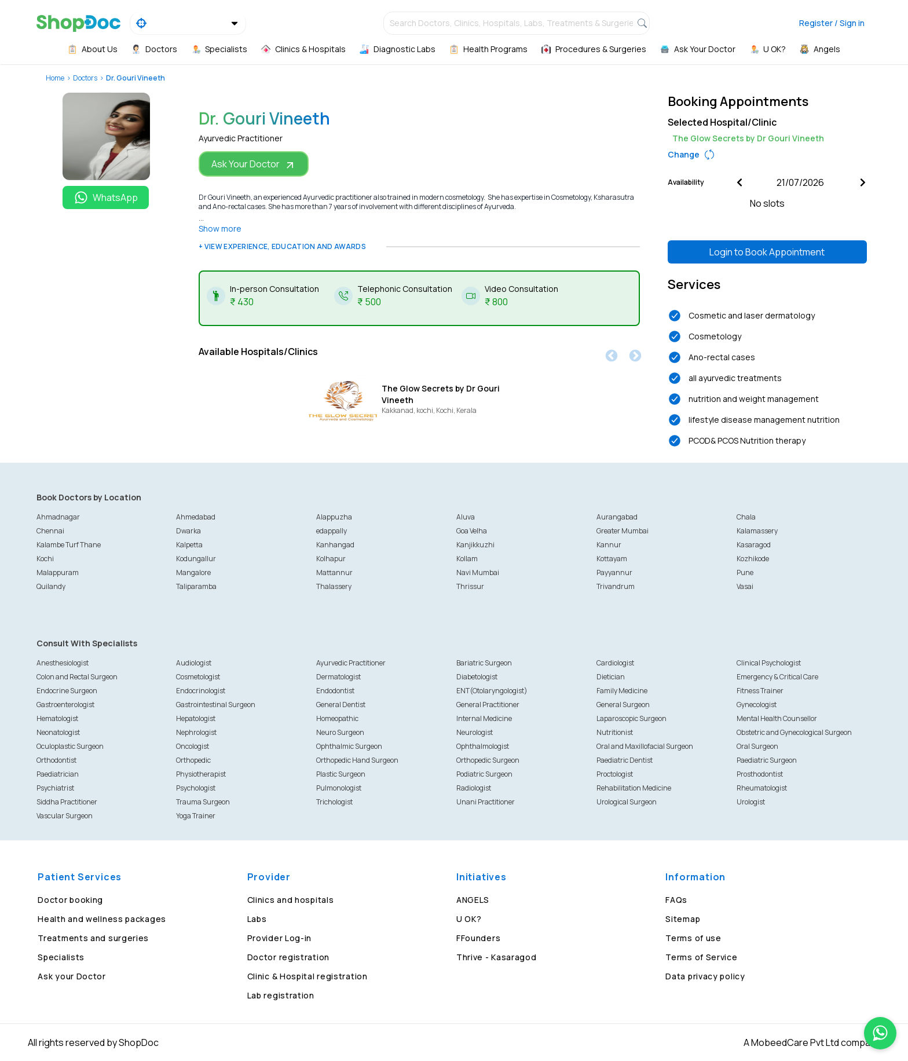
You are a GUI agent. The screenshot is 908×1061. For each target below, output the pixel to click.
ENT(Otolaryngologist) (492, 691)
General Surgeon (623, 704)
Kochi (45, 559)
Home (55, 78)
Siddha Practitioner (66, 802)
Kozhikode (753, 559)
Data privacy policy (705, 976)
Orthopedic (193, 760)
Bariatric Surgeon (484, 663)
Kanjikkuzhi (475, 545)
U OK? (469, 918)
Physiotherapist (201, 774)
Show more (220, 228)
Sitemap (682, 918)
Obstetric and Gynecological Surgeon (794, 732)
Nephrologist (196, 732)
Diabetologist (476, 677)
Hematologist (57, 718)
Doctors (85, 78)
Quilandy (50, 586)
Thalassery (334, 586)
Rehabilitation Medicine (633, 788)
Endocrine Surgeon (66, 691)
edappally (331, 531)
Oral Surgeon (757, 746)
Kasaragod (754, 545)
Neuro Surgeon (340, 732)
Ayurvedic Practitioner (351, 663)
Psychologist (195, 788)
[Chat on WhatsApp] (880, 1033)
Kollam (467, 559)
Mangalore (193, 572)
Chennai (50, 531)
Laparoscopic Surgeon (631, 718)
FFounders (478, 937)
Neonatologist (58, 732)
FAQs (676, 899)
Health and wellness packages (102, 918)
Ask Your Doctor (253, 164)
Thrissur (470, 586)
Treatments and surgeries (93, 937)
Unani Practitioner (485, 802)
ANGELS (472, 899)
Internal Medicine (484, 718)
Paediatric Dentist (624, 760)
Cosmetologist (198, 677)
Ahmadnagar (58, 517)
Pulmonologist (338, 788)
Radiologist (473, 788)
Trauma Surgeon (203, 802)
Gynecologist (757, 704)
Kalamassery (757, 531)
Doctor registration (288, 957)
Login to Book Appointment (767, 252)
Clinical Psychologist (769, 663)
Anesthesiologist (62, 663)
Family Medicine (621, 691)
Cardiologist (615, 663)
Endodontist (335, 691)
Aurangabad (617, 517)
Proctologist (614, 774)
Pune (745, 572)
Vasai (745, 586)
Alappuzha (334, 517)
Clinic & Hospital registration (307, 976)
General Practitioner (487, 704)
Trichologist (334, 802)
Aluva (465, 517)
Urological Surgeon (626, 802)
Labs (257, 918)
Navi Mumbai (477, 572)
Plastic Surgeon (340, 774)
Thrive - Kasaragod (496, 957)
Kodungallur (196, 559)
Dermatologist (338, 677)
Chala (746, 517)
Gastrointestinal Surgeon (215, 704)
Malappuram (57, 572)
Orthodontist (56, 760)
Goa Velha (471, 531)
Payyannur (614, 572)
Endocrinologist (200, 691)
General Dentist (340, 704)
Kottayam (611, 559)
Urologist (751, 802)
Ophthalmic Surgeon (349, 746)
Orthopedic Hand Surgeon (357, 760)
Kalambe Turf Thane (68, 545)
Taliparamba (196, 586)
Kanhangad (335, 545)
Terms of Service (701, 957)
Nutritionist (614, 732)
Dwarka (188, 531)
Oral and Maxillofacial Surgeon (644, 746)
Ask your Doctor (72, 976)
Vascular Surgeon (64, 816)
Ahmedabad (195, 517)
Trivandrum (615, 586)
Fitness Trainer (760, 691)
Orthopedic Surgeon (487, 760)
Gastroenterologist (65, 704)
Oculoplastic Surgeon (70, 746)
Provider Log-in (279, 937)
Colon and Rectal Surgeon (77, 677)
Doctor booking (70, 899)
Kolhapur (331, 559)
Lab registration (280, 995)
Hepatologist (195, 718)
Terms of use (693, 937)
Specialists (61, 957)
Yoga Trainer (195, 816)
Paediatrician (57, 774)
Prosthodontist (760, 774)
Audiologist (193, 663)
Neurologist (474, 732)
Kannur (608, 545)
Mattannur (334, 572)
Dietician (610, 677)
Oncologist (192, 746)
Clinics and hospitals (290, 899)
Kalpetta (189, 545)
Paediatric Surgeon (767, 760)
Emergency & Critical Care (777, 677)
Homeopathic (337, 718)
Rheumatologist (762, 788)
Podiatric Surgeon (484, 774)
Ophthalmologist (482, 746)
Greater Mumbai (622, 531)
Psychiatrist (55, 788)
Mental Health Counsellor (777, 718)
